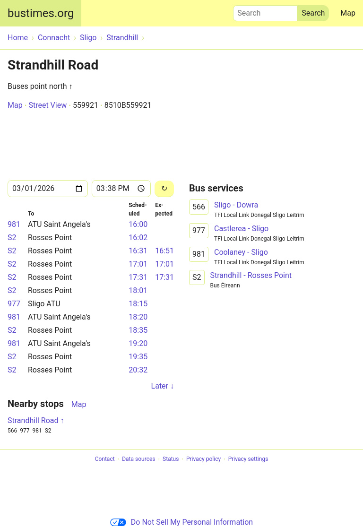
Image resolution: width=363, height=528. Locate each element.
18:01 (138, 290)
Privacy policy (203, 459)
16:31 (138, 250)
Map (347, 13)
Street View (47, 105)
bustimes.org (41, 13)
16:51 (164, 250)
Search (265, 11)
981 (14, 224)
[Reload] (164, 189)
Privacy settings (248, 459)
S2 (12, 237)
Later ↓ (162, 385)
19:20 (138, 343)
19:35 (138, 356)
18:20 (138, 316)
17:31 (138, 277)
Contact (105, 459)
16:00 (138, 224)
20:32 (138, 369)
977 (14, 303)
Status (171, 459)
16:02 (138, 237)
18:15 (138, 303)
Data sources (138, 459)
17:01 (138, 264)
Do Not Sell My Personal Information (181, 522)
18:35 (138, 330)
